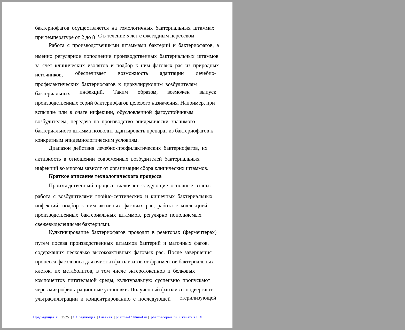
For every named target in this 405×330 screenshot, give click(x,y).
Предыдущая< (45, 317)
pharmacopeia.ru (164, 317)
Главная (105, 317)
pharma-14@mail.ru (131, 317)
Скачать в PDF (191, 317)
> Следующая (83, 317)
